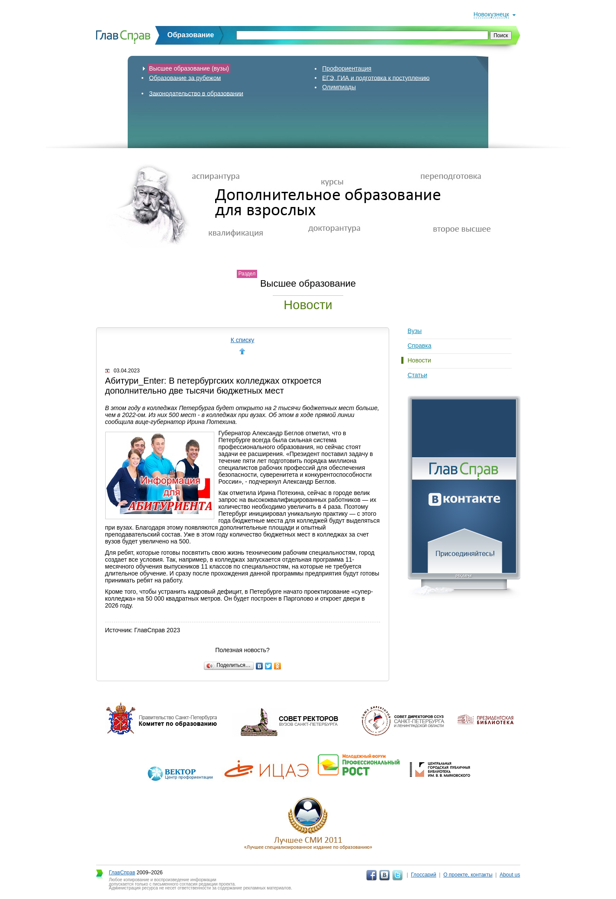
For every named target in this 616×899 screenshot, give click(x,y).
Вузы (415, 330)
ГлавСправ (122, 873)
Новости (419, 360)
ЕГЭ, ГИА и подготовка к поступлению (375, 77)
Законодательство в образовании (196, 93)
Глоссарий (423, 875)
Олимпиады (339, 87)
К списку (243, 339)
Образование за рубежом (185, 77)
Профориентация (346, 68)
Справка (420, 345)
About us (510, 875)
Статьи (417, 375)
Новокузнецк (491, 14)
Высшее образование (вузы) (189, 68)
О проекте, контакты (468, 875)
